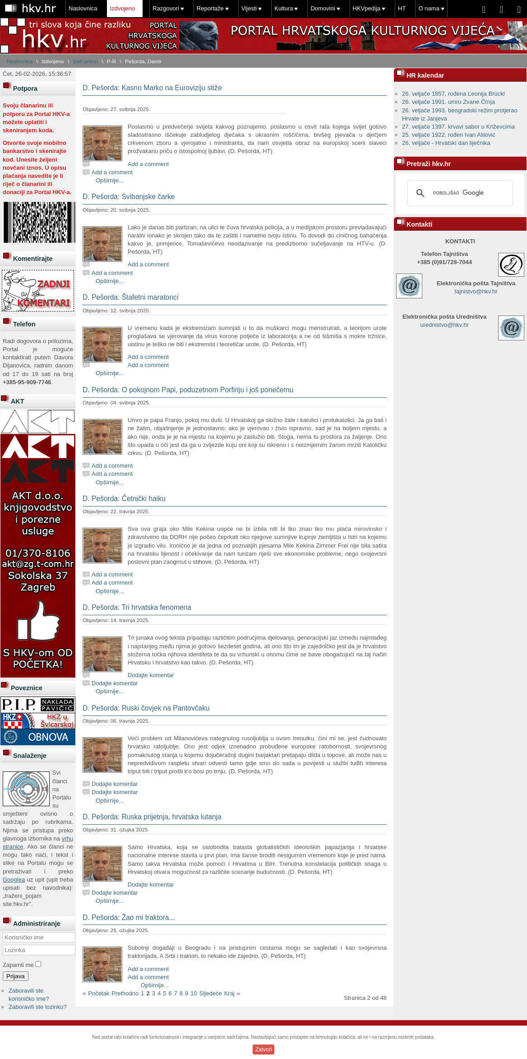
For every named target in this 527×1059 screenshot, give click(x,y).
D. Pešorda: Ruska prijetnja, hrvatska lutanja (152, 817)
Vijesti (249, 8)
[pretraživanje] (459, 193)
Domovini (322, 8)
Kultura (283, 8)
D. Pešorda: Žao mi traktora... (129, 917)
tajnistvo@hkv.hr (475, 291)
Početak (98, 993)
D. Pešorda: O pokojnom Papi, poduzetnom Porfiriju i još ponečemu (188, 390)
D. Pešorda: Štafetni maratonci (130, 297)
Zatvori (263, 1049)
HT (402, 8)
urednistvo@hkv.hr (444, 324)
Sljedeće (210, 993)
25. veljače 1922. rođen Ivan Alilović (448, 134)
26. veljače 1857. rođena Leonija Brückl (453, 93)
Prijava (15, 976)
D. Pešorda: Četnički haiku (124, 498)
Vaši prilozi (85, 61)
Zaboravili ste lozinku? (38, 1006)
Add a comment (148, 164)
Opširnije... (110, 180)
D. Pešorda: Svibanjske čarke (129, 196)
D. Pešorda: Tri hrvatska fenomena (137, 607)
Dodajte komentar (151, 675)
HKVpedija (366, 8)
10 (193, 993)
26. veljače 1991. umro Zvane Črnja (448, 101)
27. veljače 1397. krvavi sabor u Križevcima (458, 126)
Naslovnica (83, 8)
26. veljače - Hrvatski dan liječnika (446, 142)
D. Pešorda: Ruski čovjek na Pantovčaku (146, 708)
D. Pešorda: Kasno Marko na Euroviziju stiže (152, 88)
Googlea (14, 879)
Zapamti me (18, 964)
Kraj (229, 993)
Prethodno (125, 993)
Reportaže (210, 8)
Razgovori (166, 8)
